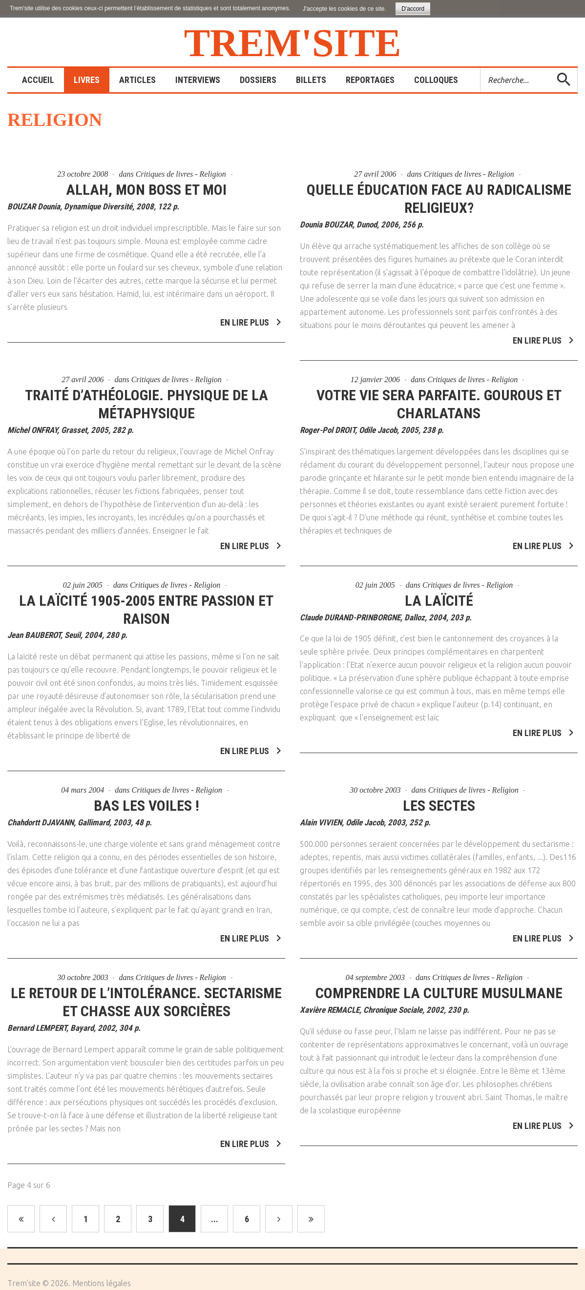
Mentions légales (101, 1283)
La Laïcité (439, 588)
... (214, 1219)
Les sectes (439, 794)
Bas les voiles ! (146, 794)
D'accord (412, 8)
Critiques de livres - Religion (181, 174)
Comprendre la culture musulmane (439, 981)
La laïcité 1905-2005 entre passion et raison (146, 597)
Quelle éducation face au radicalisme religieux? (439, 198)
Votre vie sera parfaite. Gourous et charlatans (439, 392)
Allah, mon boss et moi (146, 189)
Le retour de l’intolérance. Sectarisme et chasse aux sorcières (146, 990)
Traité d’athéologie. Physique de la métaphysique (146, 392)
